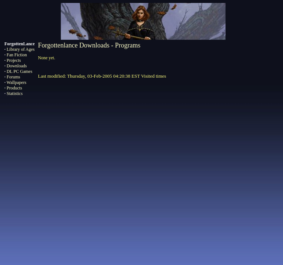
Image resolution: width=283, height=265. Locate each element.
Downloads (17, 65)
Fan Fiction (17, 54)
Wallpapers (17, 82)
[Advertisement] (141, 185)
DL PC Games (19, 71)
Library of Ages (21, 49)
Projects (14, 60)
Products (14, 88)
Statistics (14, 93)
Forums (13, 77)
